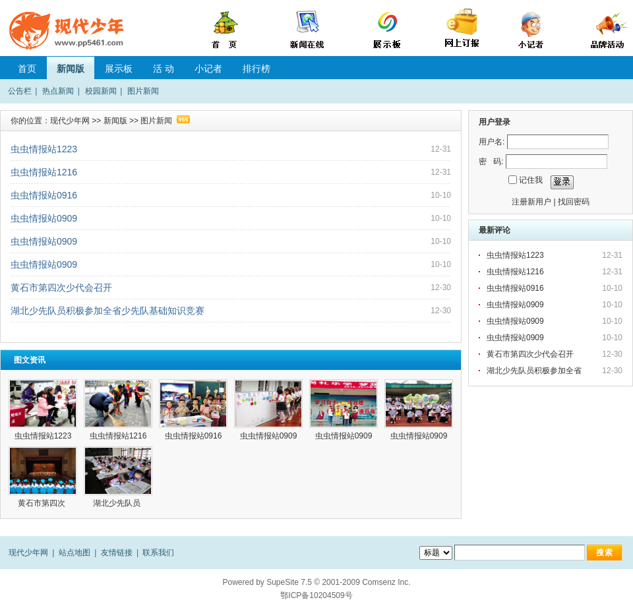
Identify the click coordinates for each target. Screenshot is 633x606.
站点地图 (74, 552)
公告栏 (20, 91)
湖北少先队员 (117, 503)
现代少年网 (70, 120)
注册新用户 (531, 201)
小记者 (208, 68)
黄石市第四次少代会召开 (61, 287)
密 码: (491, 161)
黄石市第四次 (42, 503)
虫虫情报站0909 (44, 218)
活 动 (163, 68)
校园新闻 (101, 91)
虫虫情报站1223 (44, 149)
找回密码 (573, 201)
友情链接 (117, 552)
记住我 (531, 180)
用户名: (491, 141)
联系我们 (158, 552)
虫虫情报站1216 (44, 172)
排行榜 (256, 68)
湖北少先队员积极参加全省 (535, 370)
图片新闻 (143, 91)
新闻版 (70, 68)
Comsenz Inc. (386, 582)
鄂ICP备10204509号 (316, 595)
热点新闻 (58, 91)
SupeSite (282, 582)
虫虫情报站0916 (44, 195)
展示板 (119, 68)
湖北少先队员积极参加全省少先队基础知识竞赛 (107, 310)
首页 (27, 68)
